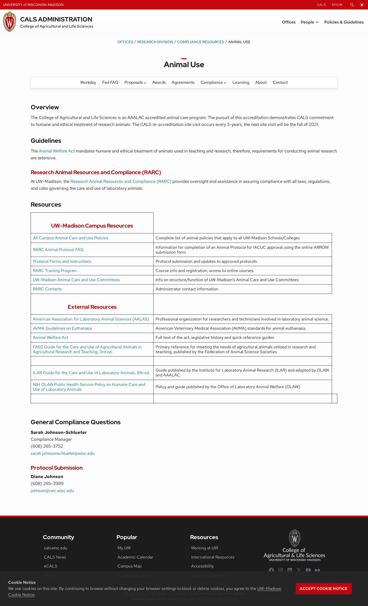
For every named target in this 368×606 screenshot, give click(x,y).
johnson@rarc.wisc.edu (52, 490)
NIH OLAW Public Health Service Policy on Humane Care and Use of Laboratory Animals (89, 387)
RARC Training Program (55, 270)
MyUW (337, 5)
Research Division (155, 42)
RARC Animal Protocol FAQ (58, 249)
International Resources (212, 557)
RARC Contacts (47, 289)
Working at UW (204, 548)
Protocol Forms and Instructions (62, 261)
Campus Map (130, 566)
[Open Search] (352, 4)
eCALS (50, 566)
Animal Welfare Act (57, 151)
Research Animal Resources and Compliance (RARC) (121, 181)
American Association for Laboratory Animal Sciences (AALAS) (91, 319)
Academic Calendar (135, 557)
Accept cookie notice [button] (324, 588)
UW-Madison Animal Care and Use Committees (76, 279)
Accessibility (202, 566)
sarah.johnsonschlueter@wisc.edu (63, 453)
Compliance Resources (200, 42)
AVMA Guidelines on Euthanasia (62, 328)
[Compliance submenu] (225, 82)
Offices (125, 42)
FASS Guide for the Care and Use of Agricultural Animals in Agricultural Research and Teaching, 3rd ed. (87, 349)
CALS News (55, 557)
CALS (321, 5)
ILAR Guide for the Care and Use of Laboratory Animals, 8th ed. (91, 372)
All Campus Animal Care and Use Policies (70, 238)
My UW (124, 548)
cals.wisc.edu (55, 548)
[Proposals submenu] (145, 82)
